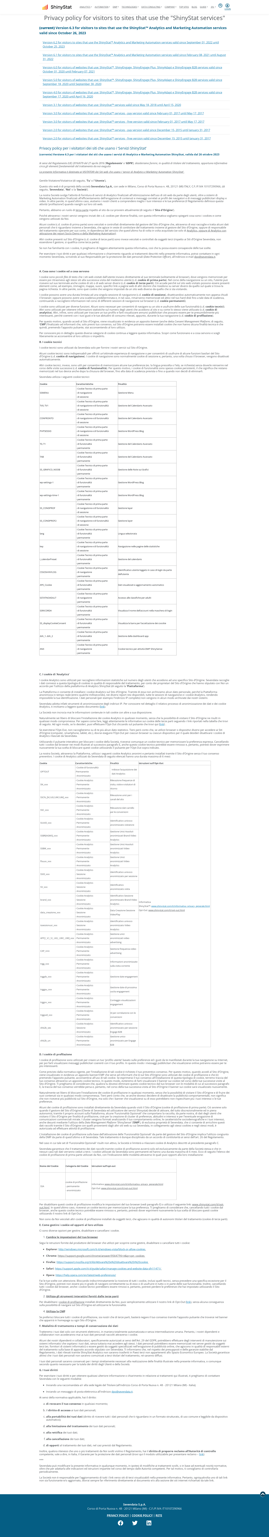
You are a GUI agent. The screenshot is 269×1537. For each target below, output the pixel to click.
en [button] (212, 6)
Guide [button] (203, 6)
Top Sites (184, 6)
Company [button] (170, 6)
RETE (159, 1515)
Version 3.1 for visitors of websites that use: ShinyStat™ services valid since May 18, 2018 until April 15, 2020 (112, 105)
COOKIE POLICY (142, 1515)
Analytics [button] (85, 6)
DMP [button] (115, 6)
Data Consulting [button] (150, 6)
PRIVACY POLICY (118, 1515)
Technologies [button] (129, 6)
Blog (194, 6)
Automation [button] (101, 6)
